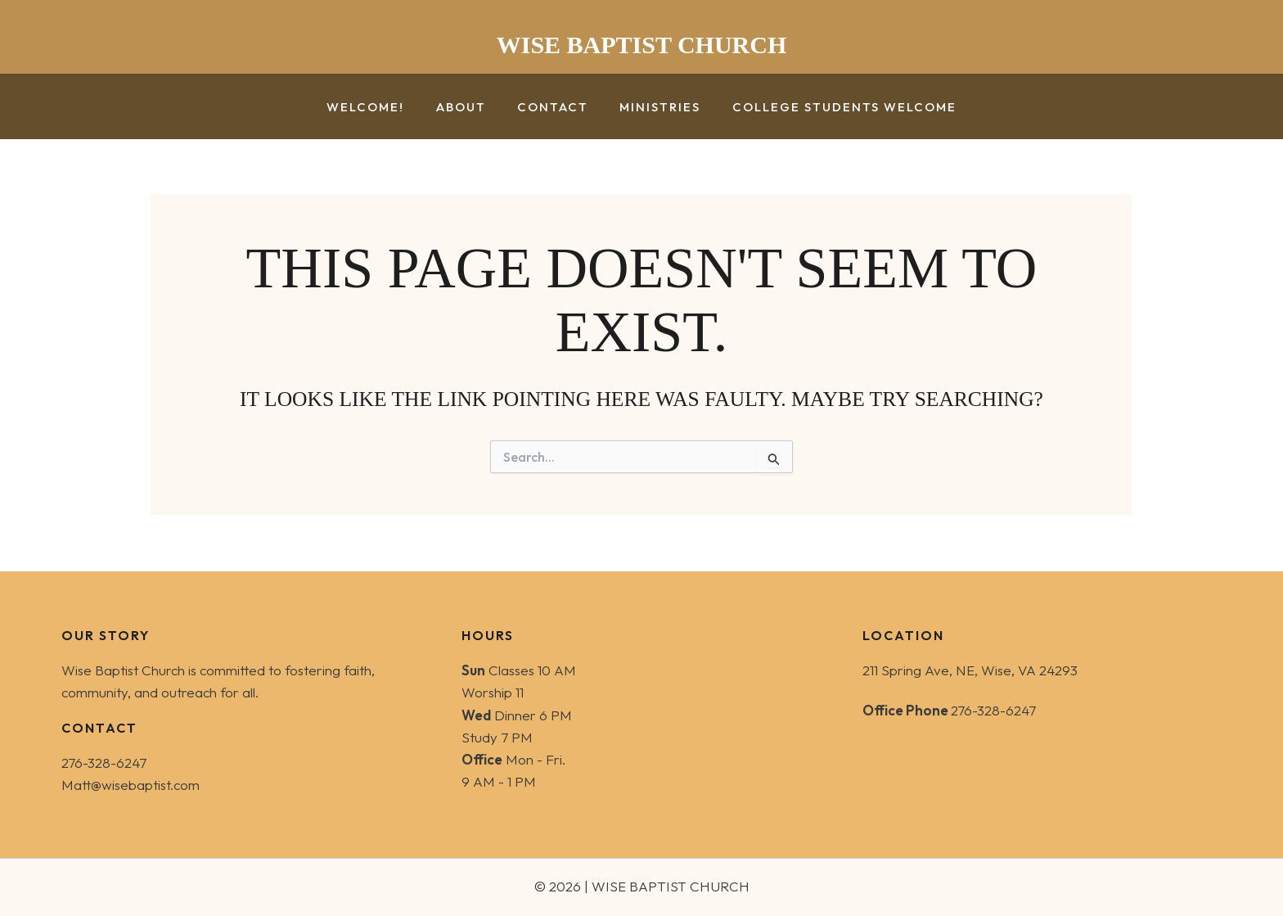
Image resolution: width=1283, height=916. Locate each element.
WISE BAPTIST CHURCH (642, 44)
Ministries (653, 108)
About (468, 108)
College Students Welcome (830, 108)
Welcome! (379, 108)
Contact (552, 108)
